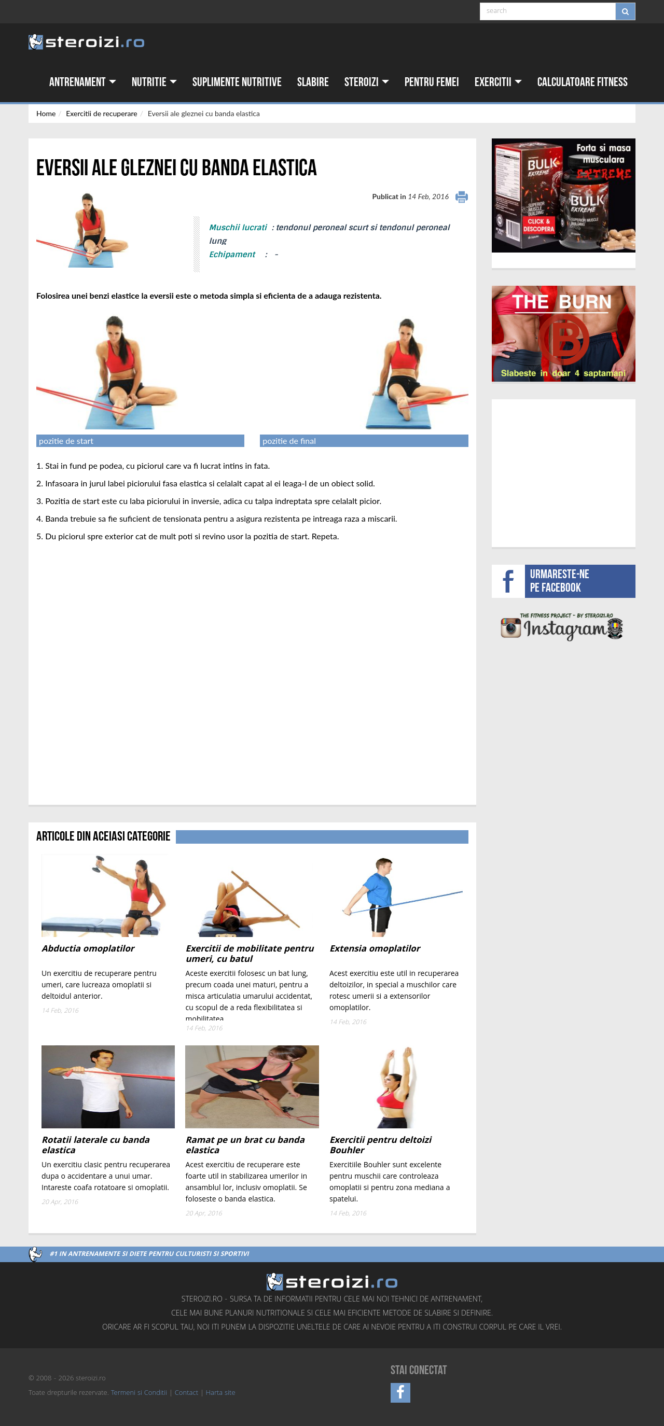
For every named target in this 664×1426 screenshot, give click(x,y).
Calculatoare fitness (582, 82)
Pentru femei (432, 82)
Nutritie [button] (154, 82)
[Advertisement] (563, 471)
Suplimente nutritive (237, 82)
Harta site (221, 1393)
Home (46, 113)
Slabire (313, 82)
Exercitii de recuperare (101, 113)
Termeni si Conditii (139, 1393)
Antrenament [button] (82, 82)
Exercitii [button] (498, 82)
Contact (186, 1393)
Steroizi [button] (366, 82)
